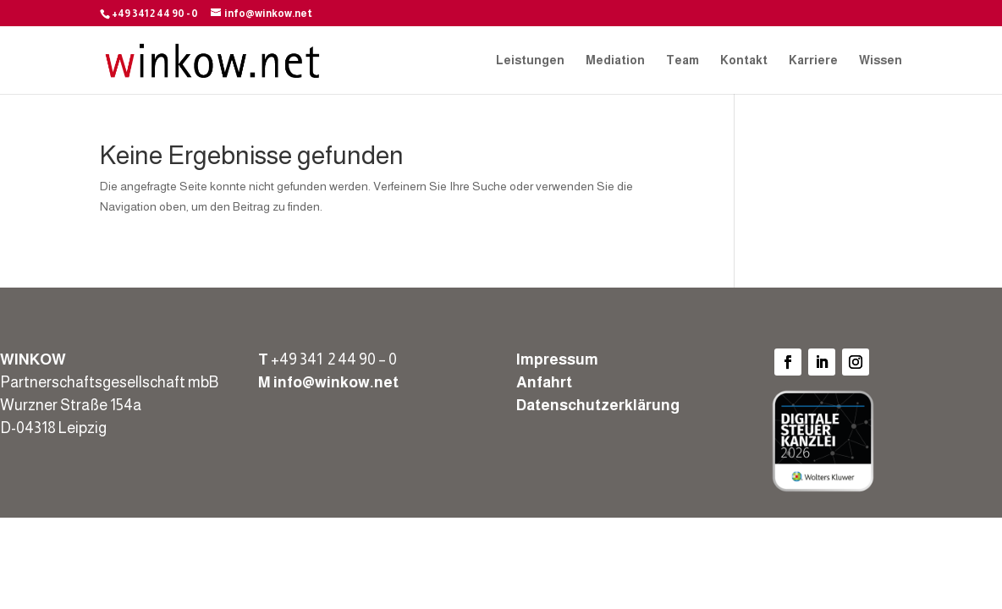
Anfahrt (544, 382)
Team (682, 60)
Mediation (615, 60)
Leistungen (530, 60)
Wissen (880, 60)
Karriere (813, 60)
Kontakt (744, 60)
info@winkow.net (336, 382)
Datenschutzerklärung (598, 405)
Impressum (557, 359)
